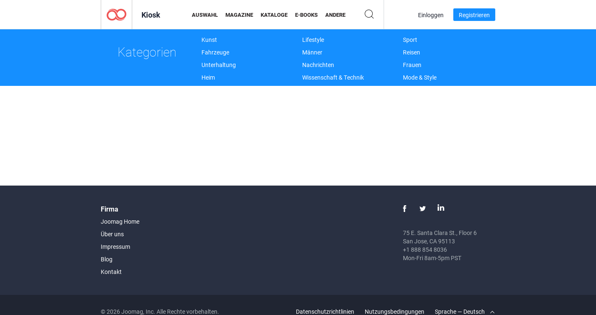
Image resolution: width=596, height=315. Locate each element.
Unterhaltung (218, 65)
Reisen (411, 52)
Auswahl (205, 14)
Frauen (412, 65)
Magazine (239, 14)
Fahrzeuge (215, 52)
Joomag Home (120, 221)
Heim (208, 77)
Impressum (115, 246)
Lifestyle (313, 40)
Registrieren (474, 15)
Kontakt (111, 272)
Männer (312, 52)
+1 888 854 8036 (425, 249)
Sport (410, 40)
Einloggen (431, 15)
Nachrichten (318, 65)
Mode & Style (420, 77)
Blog (106, 259)
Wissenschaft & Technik (333, 77)
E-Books (306, 14)
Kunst (209, 40)
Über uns (112, 234)
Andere (335, 14)
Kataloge (274, 14)
